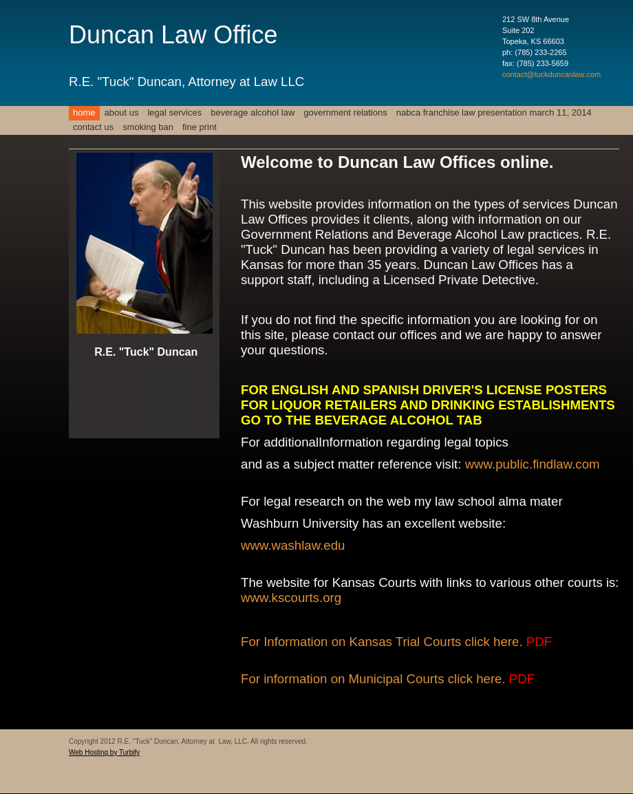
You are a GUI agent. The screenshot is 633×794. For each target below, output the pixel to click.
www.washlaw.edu (293, 545)
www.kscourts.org (291, 597)
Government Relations (345, 112)
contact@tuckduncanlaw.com (551, 74)
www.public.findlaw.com (532, 464)
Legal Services (174, 112)
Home (84, 112)
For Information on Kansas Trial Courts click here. (396, 641)
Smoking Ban (147, 127)
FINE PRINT (199, 127)
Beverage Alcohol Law (252, 112)
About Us (122, 112)
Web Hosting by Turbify (104, 752)
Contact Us (93, 127)
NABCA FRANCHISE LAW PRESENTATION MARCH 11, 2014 (494, 112)
